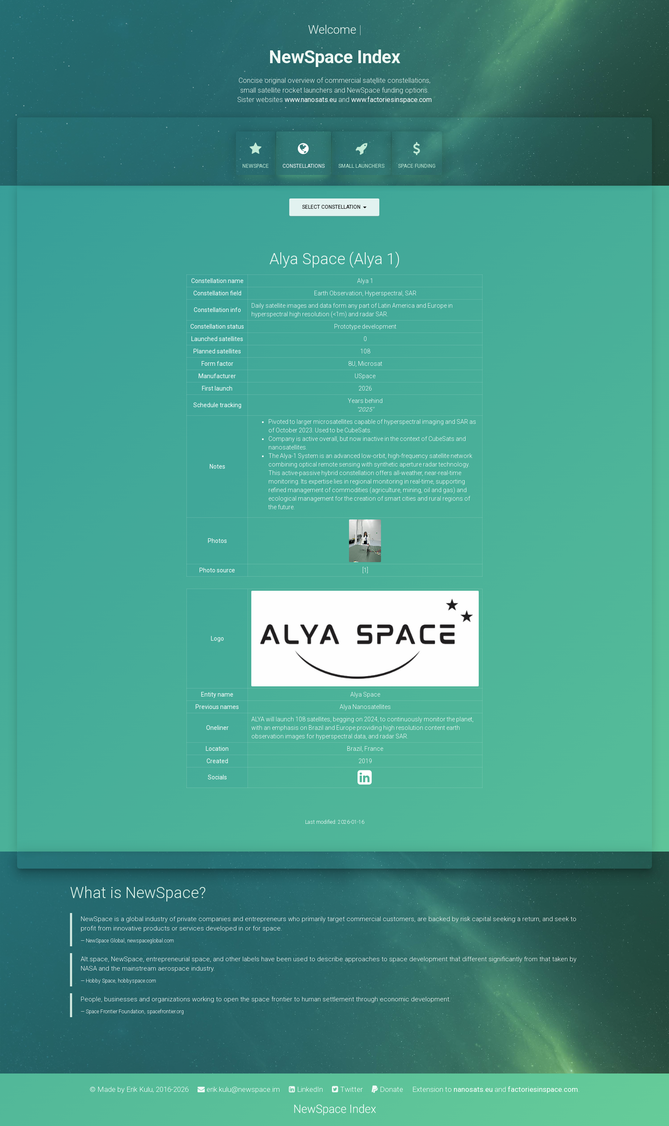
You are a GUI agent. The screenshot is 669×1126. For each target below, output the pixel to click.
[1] (365, 570)
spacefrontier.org (165, 1012)
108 (365, 351)
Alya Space (365, 694)
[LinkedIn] (365, 781)
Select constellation (334, 207)
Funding (417, 152)
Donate (387, 1089)
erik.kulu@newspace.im (239, 1089)
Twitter (347, 1089)
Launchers (361, 152)
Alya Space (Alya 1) (334, 259)
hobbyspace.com (137, 981)
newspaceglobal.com (150, 941)
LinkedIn (306, 1089)
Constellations (303, 152)
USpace (365, 376)
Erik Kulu (139, 1089)
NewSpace (255, 152)
